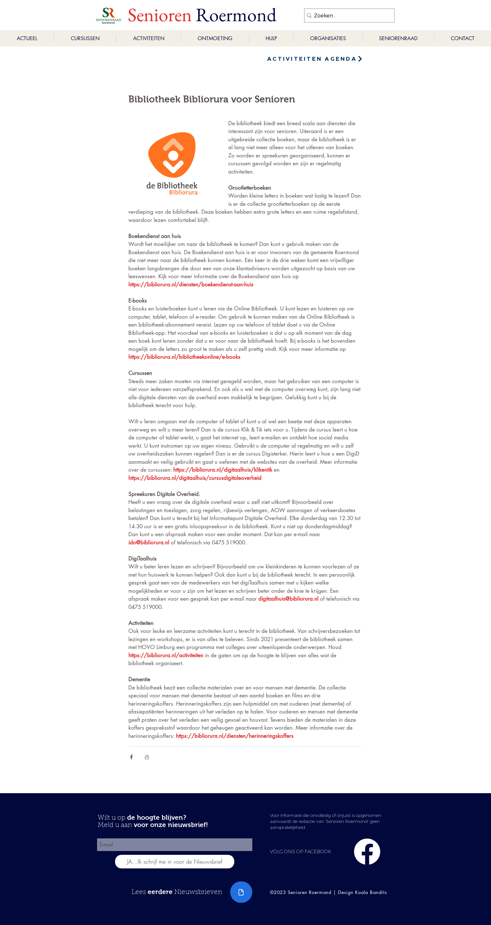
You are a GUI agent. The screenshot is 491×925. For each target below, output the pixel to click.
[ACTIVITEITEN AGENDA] (315, 58)
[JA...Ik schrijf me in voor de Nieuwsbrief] (174, 861)
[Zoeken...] (347, 15)
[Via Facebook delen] (131, 757)
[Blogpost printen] (147, 757)
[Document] (241, 892)
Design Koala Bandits (362, 892)
